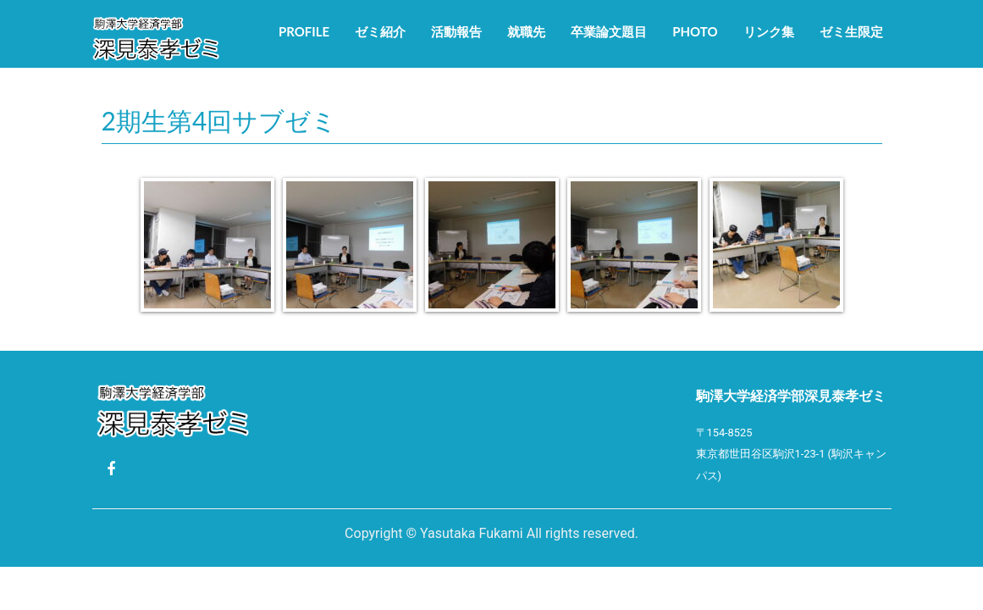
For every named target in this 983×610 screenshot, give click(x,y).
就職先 (526, 31)
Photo (694, 31)
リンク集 (768, 31)
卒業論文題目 (609, 31)
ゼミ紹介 (380, 31)
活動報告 (456, 31)
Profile (304, 31)
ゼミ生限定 (851, 31)
